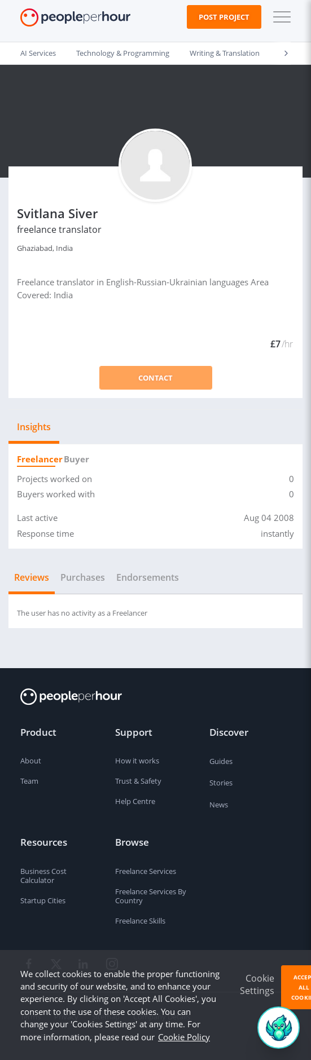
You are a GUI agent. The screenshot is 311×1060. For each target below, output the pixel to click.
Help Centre (135, 801)
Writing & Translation (225, 53)
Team (29, 781)
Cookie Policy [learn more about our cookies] (184, 1037)
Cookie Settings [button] (257, 984)
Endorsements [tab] (147, 577)
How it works (137, 761)
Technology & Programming (122, 53)
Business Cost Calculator (43, 876)
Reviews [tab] (31, 577)
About (30, 761)
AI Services (38, 53)
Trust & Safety (138, 781)
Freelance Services (145, 871)
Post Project (224, 17)
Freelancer (36, 459)
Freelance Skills (140, 921)
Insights (34, 427)
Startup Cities (42, 900)
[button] (279, 17)
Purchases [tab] (82, 577)
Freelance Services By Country (150, 896)
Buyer (74, 459)
